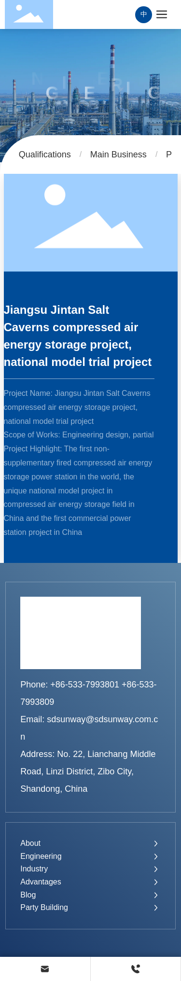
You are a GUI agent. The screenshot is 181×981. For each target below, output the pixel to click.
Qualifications (45, 154)
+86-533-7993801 (84, 684)
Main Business (118, 154)
